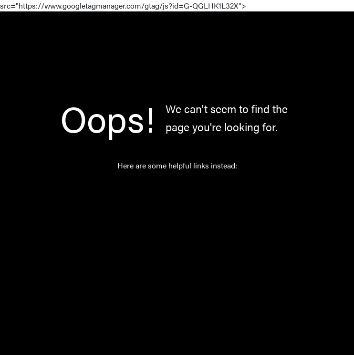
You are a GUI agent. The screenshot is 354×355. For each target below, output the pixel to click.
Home (164, 190)
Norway (167, 235)
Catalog (167, 212)
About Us (170, 257)
